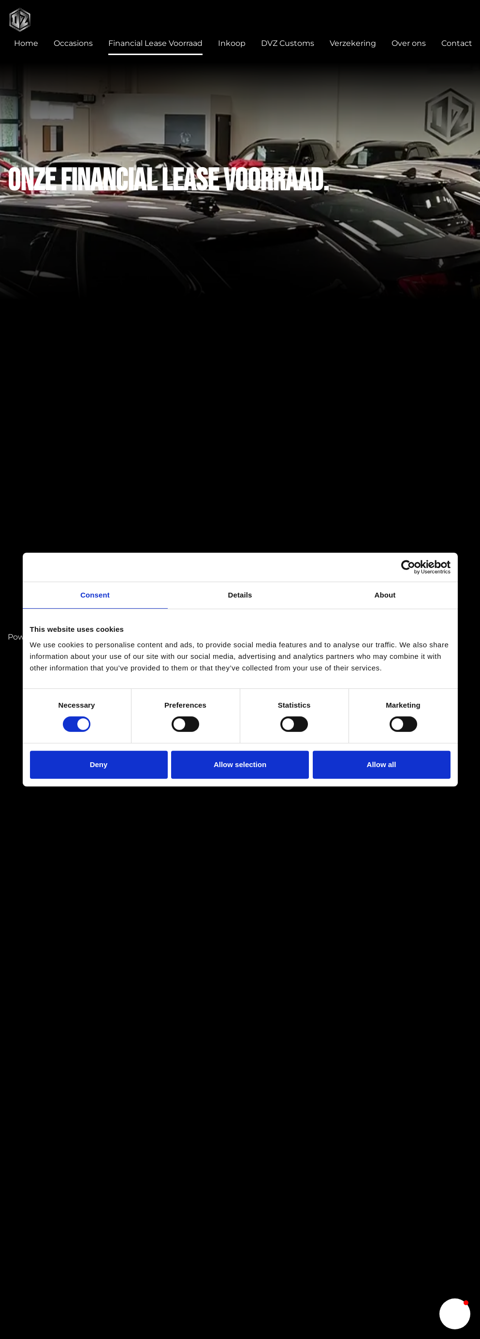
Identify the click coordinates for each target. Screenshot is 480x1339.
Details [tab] (240, 595)
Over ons (409, 43)
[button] (454, 1313)
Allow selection (240, 764)
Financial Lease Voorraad (155, 43)
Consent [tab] (95, 595)
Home (26, 43)
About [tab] (385, 595)
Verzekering (353, 43)
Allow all (381, 764)
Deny (99, 764)
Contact (456, 43)
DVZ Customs (287, 43)
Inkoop (232, 43)
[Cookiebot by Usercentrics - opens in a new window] (408, 567)
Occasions (73, 43)
